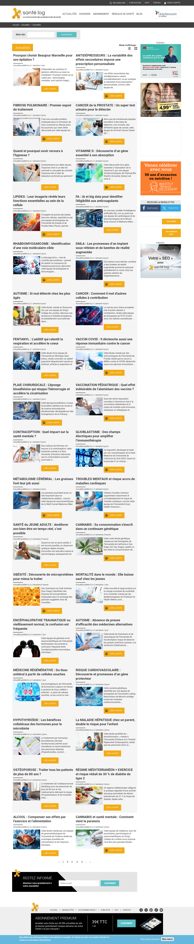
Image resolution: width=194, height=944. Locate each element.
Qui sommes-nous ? (87, 910)
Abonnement (101, 14)
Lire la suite (50, 89)
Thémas (157, 3)
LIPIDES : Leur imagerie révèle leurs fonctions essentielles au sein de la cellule (39, 201)
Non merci (167, 939)
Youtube (161, 909)
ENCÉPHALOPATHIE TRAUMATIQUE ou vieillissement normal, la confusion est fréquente (41, 624)
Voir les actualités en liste (129, 48)
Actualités (69, 14)
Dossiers (84, 14)
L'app (147, 3)
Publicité (105, 910)
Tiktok (156, 909)
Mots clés (20, 34)
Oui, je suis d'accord (150, 939)
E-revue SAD (135, 3)
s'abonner (126, 923)
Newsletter (68, 910)
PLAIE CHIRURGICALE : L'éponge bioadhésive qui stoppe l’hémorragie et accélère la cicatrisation (41, 389)
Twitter (146, 909)
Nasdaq (158, 12)
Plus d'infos (45, 940)
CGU (116, 910)
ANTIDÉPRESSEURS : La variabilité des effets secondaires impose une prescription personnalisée (104, 60)
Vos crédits (171, 221)
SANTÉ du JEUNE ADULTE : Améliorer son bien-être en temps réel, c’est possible (40, 529)
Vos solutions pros (171, 232)
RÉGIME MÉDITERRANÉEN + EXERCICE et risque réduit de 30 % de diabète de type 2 (104, 774)
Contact (127, 910)
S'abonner (110, 883)
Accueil (16, 25)
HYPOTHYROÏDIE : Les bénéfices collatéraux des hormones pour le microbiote (37, 724)
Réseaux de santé (123, 14)
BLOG (139, 14)
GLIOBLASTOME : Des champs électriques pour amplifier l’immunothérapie (98, 436)
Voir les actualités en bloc (135, 48)
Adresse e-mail (66, 879)
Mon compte (173, 3)
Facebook (141, 909)
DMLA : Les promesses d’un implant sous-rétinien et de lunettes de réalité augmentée (103, 248)
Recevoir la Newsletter (160, 202)
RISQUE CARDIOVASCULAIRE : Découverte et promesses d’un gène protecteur (102, 674)
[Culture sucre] (160, 155)
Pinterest (151, 909)
